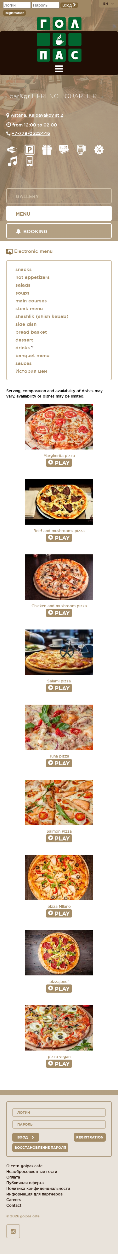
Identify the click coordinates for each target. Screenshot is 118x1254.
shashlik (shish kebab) (42, 316)
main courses (31, 300)
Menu (23, 214)
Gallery (27, 196)
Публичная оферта (25, 1183)
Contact (13, 1205)
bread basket (31, 332)
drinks (22, 347)
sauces (23, 363)
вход (25, 1137)
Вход (69, 5)
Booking (32, 231)
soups (22, 293)
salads (23, 285)
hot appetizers (32, 277)
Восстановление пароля (40, 1147)
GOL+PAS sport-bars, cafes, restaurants (59, 39)
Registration (14, 13)
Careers (13, 1200)
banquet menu (32, 355)
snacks (23, 269)
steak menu (29, 308)
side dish (26, 324)
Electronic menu (29, 252)
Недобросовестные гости (31, 1171)
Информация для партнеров (34, 1194)
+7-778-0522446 (31, 133)
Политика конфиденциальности (38, 1188)
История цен (31, 371)
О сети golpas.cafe (24, 1166)
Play (59, 463)
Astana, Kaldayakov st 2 (37, 115)
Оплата (13, 1177)
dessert (24, 339)
